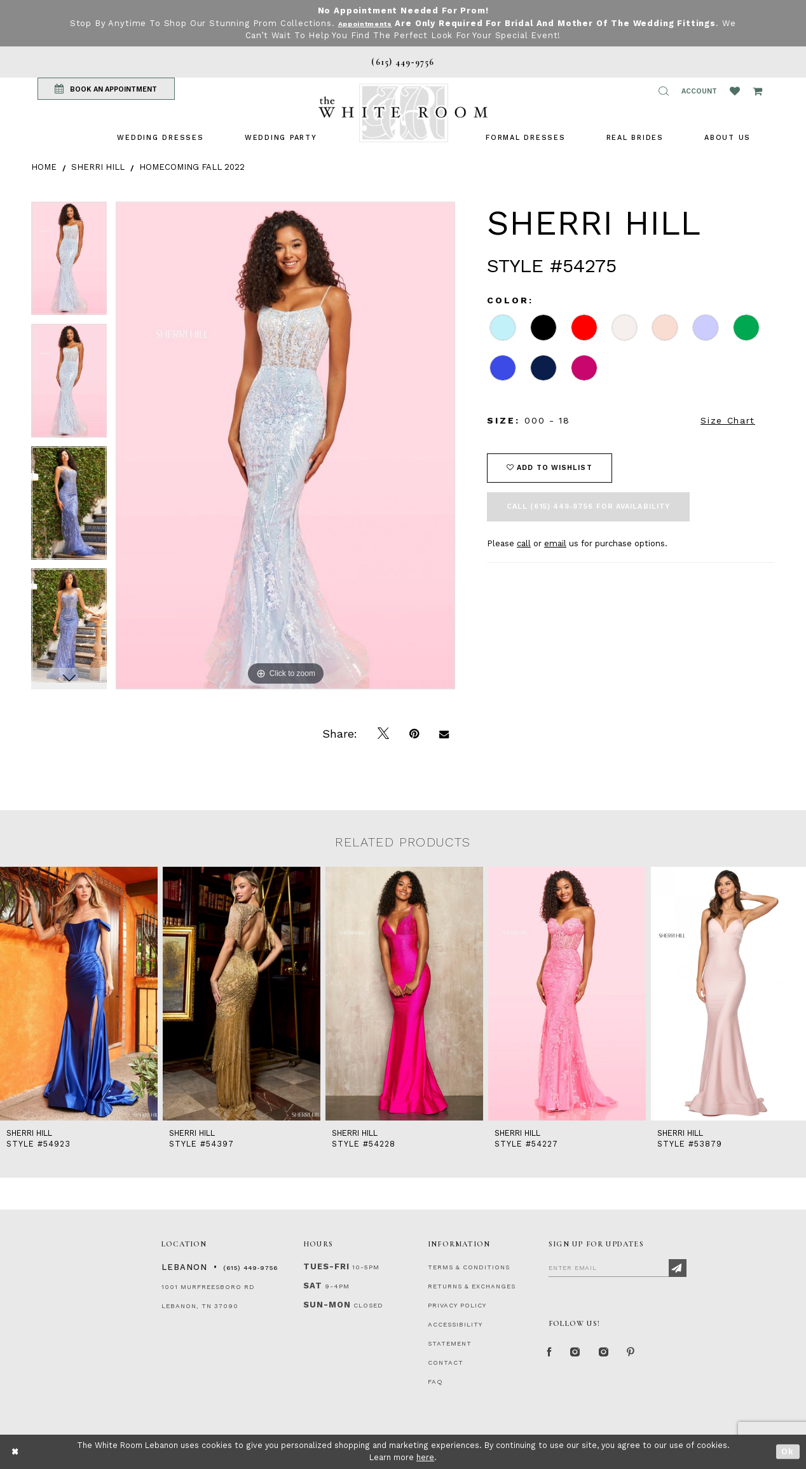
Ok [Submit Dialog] (788, 1451)
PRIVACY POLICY (457, 1305)
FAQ (435, 1381)
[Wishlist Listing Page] (734, 91)
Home (44, 167)
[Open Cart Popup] (757, 91)
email (555, 543)
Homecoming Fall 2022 (192, 167)
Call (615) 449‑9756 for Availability (588, 506)
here (425, 1457)
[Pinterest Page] (647, 1355)
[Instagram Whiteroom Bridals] (616, 1355)
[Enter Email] (617, 1267)
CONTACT (445, 1362)
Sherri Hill (98, 167)
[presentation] (79, 994)
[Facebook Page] (551, 1355)
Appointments (365, 23)
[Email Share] (444, 734)
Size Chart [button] (727, 420)
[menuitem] (160, 137)
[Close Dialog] (15, 1451)
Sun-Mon (327, 1304)
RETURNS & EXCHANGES (472, 1286)
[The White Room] (403, 112)
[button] (663, 91)
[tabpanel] (69, 263)
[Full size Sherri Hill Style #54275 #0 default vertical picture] (285, 445)
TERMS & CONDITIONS (469, 1267)
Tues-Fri (326, 1266)
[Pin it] (414, 734)
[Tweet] (383, 734)
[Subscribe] (677, 1268)
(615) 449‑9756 (250, 1267)
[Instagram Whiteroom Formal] (582, 1355)
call (524, 543)
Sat (312, 1285)
